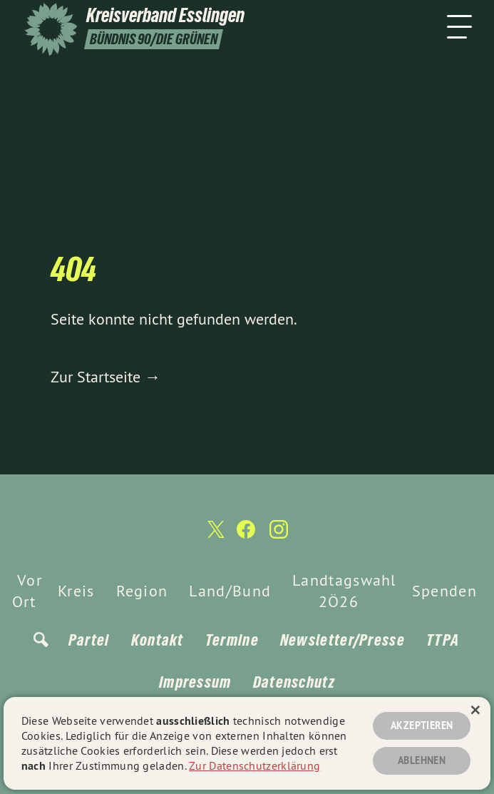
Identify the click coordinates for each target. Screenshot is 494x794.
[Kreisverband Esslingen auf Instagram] (278, 535)
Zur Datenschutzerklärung (254, 765)
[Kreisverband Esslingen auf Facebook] (246, 535)
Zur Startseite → (105, 377)
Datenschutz (294, 682)
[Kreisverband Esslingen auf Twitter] (215, 535)
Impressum (195, 682)
